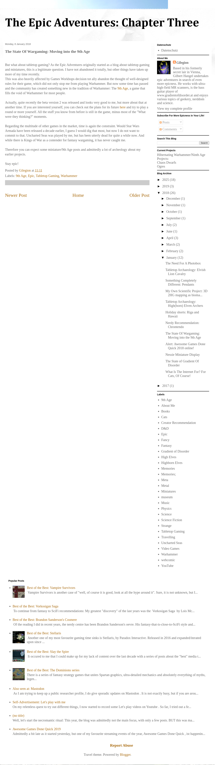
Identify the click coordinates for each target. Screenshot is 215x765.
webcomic (168, 560)
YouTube (167, 566)
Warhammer (69, 176)
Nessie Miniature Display (182, 354)
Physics (166, 508)
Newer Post (16, 195)
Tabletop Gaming (47, 176)
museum (167, 497)
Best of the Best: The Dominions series (53, 670)
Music (165, 503)
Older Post (139, 195)
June (169, 231)
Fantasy (166, 445)
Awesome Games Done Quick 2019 (37, 729)
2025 (166, 179)
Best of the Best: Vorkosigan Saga (35, 606)
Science (166, 514)
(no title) (18, 715)
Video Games (170, 548)
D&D (165, 428)
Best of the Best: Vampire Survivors (51, 588)
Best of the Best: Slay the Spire (48, 651)
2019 (166, 186)
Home (78, 195)
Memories (168, 468)
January (172, 257)
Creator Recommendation (178, 423)
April (170, 238)
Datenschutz (169, 50)
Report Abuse (121, 745)
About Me (168, 405)
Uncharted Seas (171, 543)
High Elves (168, 457)
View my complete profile (174, 108)
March (171, 244)
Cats (164, 417)
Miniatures (168, 491)
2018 (166, 193)
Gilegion (182, 62)
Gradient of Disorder (175, 451)
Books (165, 411)
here (122, 107)
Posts (164, 122)
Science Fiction (171, 520)
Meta (164, 480)
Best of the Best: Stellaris (44, 633)
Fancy (165, 440)
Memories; (168, 474)
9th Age (122, 88)
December (173, 198)
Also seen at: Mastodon (28, 688)
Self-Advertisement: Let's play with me (39, 702)
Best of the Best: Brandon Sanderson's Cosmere (45, 620)
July (169, 225)
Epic (31, 176)
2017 (166, 386)
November (173, 205)
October (172, 211)
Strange (166, 525)
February (172, 251)
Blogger (125, 754)
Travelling (168, 537)
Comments (168, 129)
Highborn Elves (171, 463)
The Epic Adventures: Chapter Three (102, 23)
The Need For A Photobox (183, 263)
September (174, 218)
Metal (165, 485)
